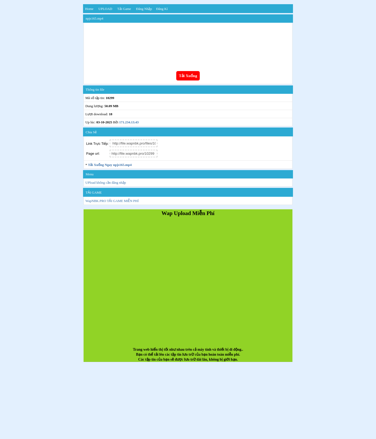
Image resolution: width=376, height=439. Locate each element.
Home (89, 9)
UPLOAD (105, 9)
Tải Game (124, 9)
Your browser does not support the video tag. (188, 43)
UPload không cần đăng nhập (105, 182)
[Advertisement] (188, 284)
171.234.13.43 (129, 122)
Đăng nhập (144, 9)
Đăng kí (162, 9)
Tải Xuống (188, 76)
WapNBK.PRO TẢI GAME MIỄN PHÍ (112, 201)
